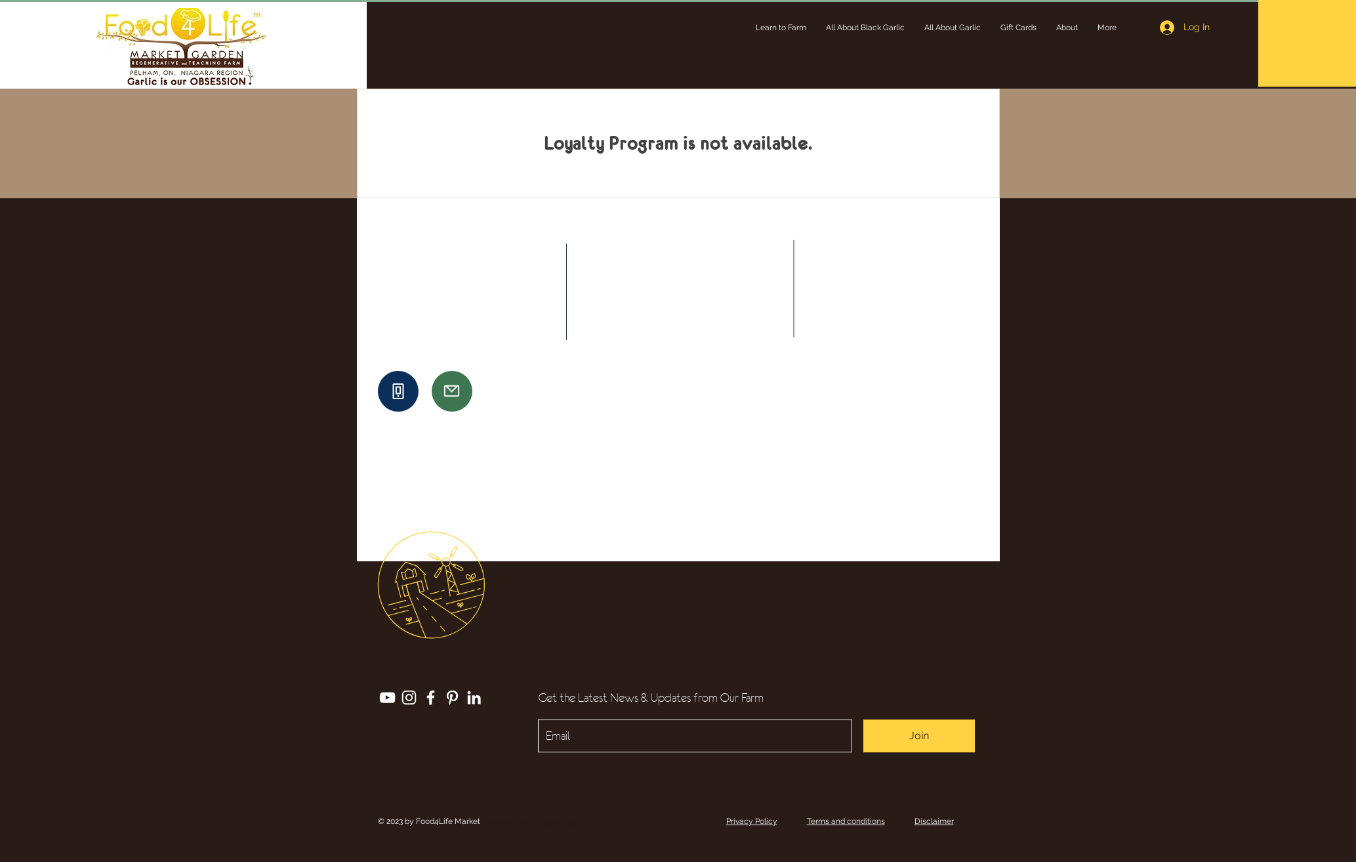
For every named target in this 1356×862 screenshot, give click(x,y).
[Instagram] (409, 697)
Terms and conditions (846, 821)
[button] (781, 27)
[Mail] (452, 391)
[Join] (919, 736)
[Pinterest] (452, 697)
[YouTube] (387, 697)
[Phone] (398, 391)
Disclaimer (934, 821)
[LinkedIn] (473, 697)
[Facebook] (430, 697)
